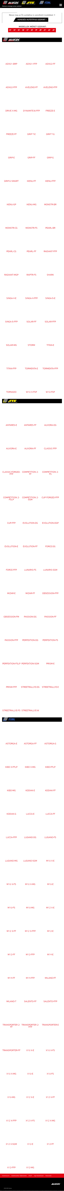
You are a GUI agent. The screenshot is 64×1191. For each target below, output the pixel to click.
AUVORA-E (11, 449)
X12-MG (30, 1168)
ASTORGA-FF (30, 744)
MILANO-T (11, 1001)
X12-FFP (11, 1168)
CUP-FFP (11, 523)
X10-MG (11, 1097)
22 (49, 30)
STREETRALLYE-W (30, 711)
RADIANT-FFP (50, 251)
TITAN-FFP (11, 369)
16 (23, 30)
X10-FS (50, 1074)
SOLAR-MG (11, 345)
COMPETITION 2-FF (30, 473)
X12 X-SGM (11, 1144)
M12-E (50, 931)
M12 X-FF (11, 931)
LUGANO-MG (11, 861)
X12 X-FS (30, 1121)
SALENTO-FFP (50, 1001)
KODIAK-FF (50, 791)
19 (36, 30)
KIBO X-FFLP (11, 767)
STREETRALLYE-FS (11, 711)
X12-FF (50, 1144)
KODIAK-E (30, 791)
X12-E (30, 1144)
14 (14, 30)
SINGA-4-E (11, 298)
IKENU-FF (31, 181)
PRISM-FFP (11, 687)
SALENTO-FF (30, 1001)
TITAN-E (50, 345)
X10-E (30, 1074)
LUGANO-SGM (30, 861)
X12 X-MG (50, 1121)
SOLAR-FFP (50, 322)
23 (53, 30)
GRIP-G (50, 158)
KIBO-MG (11, 791)
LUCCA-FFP (11, 837)
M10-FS (11, 908)
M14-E (50, 955)
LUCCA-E (30, 814)
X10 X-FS (50, 1050)
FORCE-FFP (11, 570)
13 (10, 30)
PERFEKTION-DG (30, 640)
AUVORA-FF (30, 449)
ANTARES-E (11, 425)
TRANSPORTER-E (50, 1025)
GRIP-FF (31, 158)
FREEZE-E (50, 111)
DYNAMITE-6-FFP (31, 111)
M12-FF (11, 955)
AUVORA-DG (50, 425)
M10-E (50, 884)
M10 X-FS (11, 884)
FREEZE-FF (11, 134)
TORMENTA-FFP (50, 369)
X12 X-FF (50, 1097)
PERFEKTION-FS (50, 640)
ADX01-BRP (11, 64)
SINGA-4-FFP (31, 298)
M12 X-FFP (30, 931)
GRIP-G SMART (11, 181)
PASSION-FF (50, 617)
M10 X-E (50, 861)
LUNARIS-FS (30, 570)
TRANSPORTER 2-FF (11, 1026)
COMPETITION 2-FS (50, 473)
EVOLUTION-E (11, 546)
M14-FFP (30, 978)
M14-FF (11, 978)
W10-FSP (50, 392)
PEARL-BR (50, 228)
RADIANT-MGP (11, 275)
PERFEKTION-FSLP (11, 664)
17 (27, 30)
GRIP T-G (50, 134)
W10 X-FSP (31, 392)
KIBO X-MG (30, 767)
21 (45, 30)
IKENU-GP (11, 205)
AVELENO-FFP (50, 87)
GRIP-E (11, 158)
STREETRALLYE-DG (30, 687)
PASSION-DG (30, 617)
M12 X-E (50, 908)
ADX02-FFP (11, 87)
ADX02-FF (50, 64)
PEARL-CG (11, 251)
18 (32, 30)
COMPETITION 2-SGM (30, 499)
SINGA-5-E (50, 298)
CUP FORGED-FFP (50, 498)
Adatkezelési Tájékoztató (19, 1175)
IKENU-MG (31, 205)
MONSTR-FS (31, 228)
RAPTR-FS (31, 275)
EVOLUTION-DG (30, 523)
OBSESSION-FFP (50, 593)
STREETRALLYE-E (50, 687)
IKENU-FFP (50, 181)
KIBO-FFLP (50, 767)
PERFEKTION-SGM (30, 664)
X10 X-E (30, 1050)
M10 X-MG (30, 884)
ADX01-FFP (31, 64)
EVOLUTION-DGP (50, 523)
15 (19, 30)
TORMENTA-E (31, 369)
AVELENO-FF (31, 87)
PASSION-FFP (11, 640)
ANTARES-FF (30, 425)
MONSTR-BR (50, 205)
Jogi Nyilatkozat (39, 1175)
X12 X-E (30, 1097)
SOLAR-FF (31, 322)
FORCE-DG (50, 546)
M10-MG (30, 908)
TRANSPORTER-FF (11, 1050)
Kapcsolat (48, 1175)
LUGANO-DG (30, 837)
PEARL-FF (31, 251)
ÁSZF (30, 1175)
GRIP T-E (31, 134)
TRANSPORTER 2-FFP (30, 1026)
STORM (31, 345)
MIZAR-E (11, 593)
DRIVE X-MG (11, 111)
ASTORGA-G (50, 744)
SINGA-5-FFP (11, 322)
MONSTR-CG (11, 228)
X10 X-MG (11, 1074)
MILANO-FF (50, 978)
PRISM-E (50, 664)
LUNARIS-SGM (50, 570)
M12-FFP (30, 955)
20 (40, 30)
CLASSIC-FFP (50, 449)
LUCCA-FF (50, 814)
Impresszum (5, 1175)
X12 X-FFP (11, 1121)
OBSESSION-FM (11, 617)
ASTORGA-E (11, 744)
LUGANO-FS (50, 837)
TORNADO (11, 392)
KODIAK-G (11, 814)
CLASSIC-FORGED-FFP (11, 473)
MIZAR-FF (30, 593)
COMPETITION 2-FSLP (11, 499)
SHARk (50, 275)
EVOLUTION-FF (30, 546)
